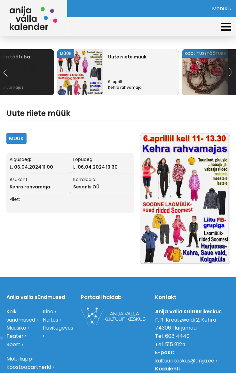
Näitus (50, 320)
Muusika (16, 327)
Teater (15, 336)
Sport (13, 344)
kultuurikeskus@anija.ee (184, 360)
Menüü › (221, 8)
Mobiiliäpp (19, 358)
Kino (48, 311)
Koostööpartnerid (28, 367)
